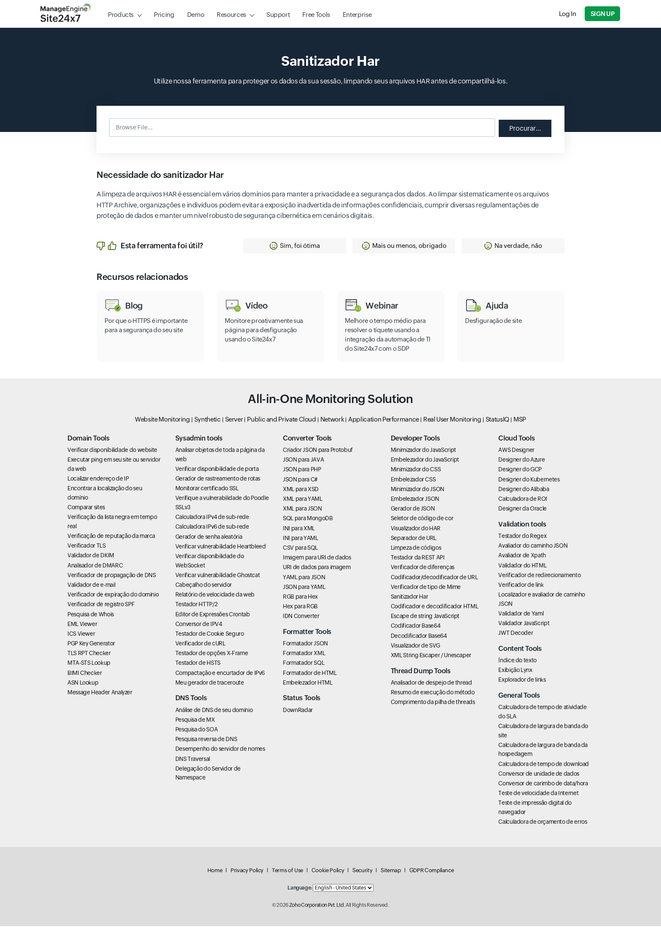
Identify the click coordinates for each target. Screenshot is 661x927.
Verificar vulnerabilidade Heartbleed (220, 547)
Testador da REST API (418, 558)
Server (234, 420)
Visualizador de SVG (415, 646)
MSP (519, 420)
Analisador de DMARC (95, 566)
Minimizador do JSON (417, 489)
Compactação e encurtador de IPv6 (220, 673)
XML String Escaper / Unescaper (431, 656)
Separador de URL (413, 538)
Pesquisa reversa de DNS (206, 740)
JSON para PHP (302, 470)
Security (362, 871)
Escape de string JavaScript (425, 617)
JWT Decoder (515, 634)
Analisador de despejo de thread (431, 683)
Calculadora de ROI (522, 499)
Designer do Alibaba (523, 489)
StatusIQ (497, 420)
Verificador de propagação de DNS (111, 575)
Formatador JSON (305, 644)
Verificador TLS (86, 546)
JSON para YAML (304, 587)
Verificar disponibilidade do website (112, 451)
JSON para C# (300, 480)
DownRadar (298, 710)
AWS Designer (516, 451)
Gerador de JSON (413, 509)
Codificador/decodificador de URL (434, 578)
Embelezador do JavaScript (425, 460)
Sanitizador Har (409, 597)
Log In (568, 13)
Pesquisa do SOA (196, 730)
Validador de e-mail (91, 585)
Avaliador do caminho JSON (532, 546)
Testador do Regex (522, 536)
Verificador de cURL (200, 644)
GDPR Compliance (431, 871)
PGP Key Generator (91, 644)
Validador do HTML (522, 566)
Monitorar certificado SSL (207, 489)
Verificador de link (520, 585)
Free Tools (316, 14)
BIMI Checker (84, 673)
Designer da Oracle (522, 509)
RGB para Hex (300, 597)
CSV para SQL (300, 548)
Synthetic (207, 420)
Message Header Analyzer (99, 693)
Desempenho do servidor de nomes (220, 750)
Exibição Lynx (515, 671)
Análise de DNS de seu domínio (214, 710)
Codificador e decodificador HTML (434, 607)
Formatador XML (304, 654)
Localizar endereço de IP (98, 479)
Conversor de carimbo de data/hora (543, 784)
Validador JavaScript (523, 624)
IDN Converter (301, 617)
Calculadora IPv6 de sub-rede (212, 527)
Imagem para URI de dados (317, 558)
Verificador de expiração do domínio (113, 595)
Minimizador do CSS (416, 470)
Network (332, 420)
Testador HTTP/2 (196, 605)
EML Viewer (82, 624)
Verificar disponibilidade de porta (217, 469)
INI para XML (299, 529)
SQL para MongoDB (308, 519)
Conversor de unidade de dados (538, 774)
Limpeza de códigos (416, 548)
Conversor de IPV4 (198, 624)
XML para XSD (301, 489)
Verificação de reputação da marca (111, 536)
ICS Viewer (81, 634)
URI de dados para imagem (316, 568)
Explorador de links (521, 680)
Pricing (164, 14)
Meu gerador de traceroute (209, 683)
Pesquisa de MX (195, 720)
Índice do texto (517, 661)
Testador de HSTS (197, 664)
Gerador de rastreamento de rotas (217, 479)
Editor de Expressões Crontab (212, 615)
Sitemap (390, 871)
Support (278, 14)
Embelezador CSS (413, 480)
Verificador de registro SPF (100, 605)
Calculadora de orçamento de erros (542, 823)
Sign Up (603, 13)
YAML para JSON (304, 578)
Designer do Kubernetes (528, 480)
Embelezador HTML (307, 683)
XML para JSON (302, 509)
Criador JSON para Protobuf (318, 451)
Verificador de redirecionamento (539, 575)
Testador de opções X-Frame (211, 654)
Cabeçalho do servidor (203, 585)
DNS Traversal (192, 759)
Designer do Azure (521, 460)
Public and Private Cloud (281, 420)
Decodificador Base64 (419, 636)
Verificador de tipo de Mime (426, 587)
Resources (231, 14)
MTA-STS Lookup (88, 664)
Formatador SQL (303, 664)
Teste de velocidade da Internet (538, 794)
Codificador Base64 (416, 626)
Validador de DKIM (90, 556)
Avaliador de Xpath (522, 556)
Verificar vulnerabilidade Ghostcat (217, 575)
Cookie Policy (328, 871)
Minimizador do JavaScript (423, 451)
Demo (195, 14)
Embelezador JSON (415, 499)
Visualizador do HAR (416, 529)
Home (215, 871)
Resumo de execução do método (433, 693)
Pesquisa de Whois (90, 615)
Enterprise (357, 14)
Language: (300, 889)
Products (121, 14)
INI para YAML (300, 538)
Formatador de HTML (310, 673)
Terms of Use (287, 871)
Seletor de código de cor (422, 519)
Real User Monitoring (452, 420)
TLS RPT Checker (89, 654)
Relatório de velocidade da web (215, 595)
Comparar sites (86, 508)
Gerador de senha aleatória (208, 537)
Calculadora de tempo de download (543, 764)
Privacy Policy (247, 871)
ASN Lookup (82, 683)
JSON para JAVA (303, 460)
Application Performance (383, 420)
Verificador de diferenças (422, 568)
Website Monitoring (162, 420)
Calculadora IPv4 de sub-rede (212, 518)
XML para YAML (302, 499)
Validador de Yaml (520, 614)
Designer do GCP (520, 470)
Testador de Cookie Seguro (209, 634)
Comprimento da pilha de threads (433, 703)
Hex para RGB (300, 607)
